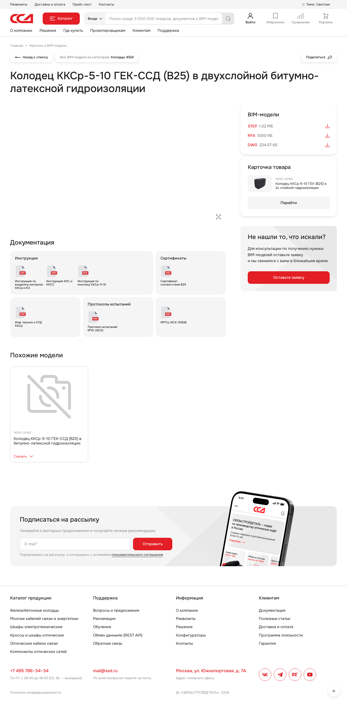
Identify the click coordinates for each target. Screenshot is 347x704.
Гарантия (267, 643)
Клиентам (141, 30)
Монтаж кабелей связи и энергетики (44, 618)
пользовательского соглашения (137, 554)
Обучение (102, 626)
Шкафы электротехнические (36, 626)
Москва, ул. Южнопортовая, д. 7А (211, 670)
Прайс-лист (82, 4)
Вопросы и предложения (116, 610)
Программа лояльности (281, 635)
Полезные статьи (274, 618)
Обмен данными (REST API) (117, 635)
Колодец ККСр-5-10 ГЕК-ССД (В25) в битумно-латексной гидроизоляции (47, 441)
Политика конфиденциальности (35, 692)
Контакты (106, 4)
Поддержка (168, 30)
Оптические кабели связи (34, 643)
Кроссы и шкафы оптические (37, 635)
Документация (272, 610)
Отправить (153, 543)
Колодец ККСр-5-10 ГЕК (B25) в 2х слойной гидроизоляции (301, 185)
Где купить (73, 30)
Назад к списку (31, 57)
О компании (21, 30)
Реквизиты (18, 4)
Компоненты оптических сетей (38, 651)
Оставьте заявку (288, 277)
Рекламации (104, 618)
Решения (48, 30)
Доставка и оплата (50, 4)
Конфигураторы (191, 635)
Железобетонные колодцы (34, 610)
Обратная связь (107, 643)
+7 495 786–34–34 (29, 670)
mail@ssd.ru (105, 670)
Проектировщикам (107, 30)
